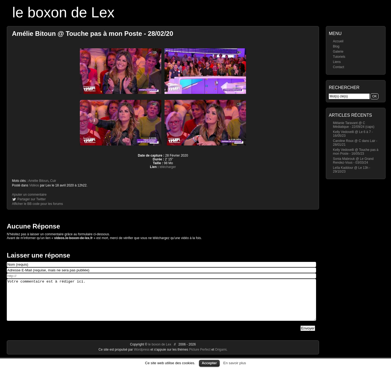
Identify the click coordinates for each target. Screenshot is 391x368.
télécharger (168, 167)
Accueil (338, 41)
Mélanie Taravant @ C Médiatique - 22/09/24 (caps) (353, 125)
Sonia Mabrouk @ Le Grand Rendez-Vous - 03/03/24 (353, 160)
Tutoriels (339, 57)
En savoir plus (234, 363)
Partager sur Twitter (31, 199)
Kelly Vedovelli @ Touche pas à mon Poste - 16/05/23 (355, 152)
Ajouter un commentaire (29, 194)
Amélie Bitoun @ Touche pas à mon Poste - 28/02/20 (92, 33)
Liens (337, 62)
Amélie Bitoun (38, 181)
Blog (336, 46)
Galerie (338, 51)
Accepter (209, 363)
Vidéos (34, 185)
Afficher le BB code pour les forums (37, 204)
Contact (338, 67)
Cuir (53, 181)
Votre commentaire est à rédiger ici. (161, 304)
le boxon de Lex (63, 12)
